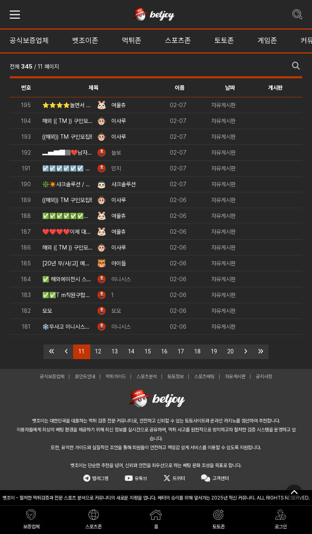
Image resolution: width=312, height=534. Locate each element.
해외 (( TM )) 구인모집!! (67, 121)
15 (148, 351)
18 (197, 351)
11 (84, 351)
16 (164, 351)
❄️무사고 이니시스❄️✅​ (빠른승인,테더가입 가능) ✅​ (67, 326)
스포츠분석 (146, 376)
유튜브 (136, 478)
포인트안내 (85, 376)
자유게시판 (223, 105)
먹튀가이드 (116, 376)
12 (98, 351)
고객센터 (215, 478)
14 (131, 351)
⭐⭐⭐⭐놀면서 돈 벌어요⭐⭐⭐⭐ (67, 105)
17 (181, 351)
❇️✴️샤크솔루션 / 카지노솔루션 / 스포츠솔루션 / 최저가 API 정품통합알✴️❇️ (67, 184)
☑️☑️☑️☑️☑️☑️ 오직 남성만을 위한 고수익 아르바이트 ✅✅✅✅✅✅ (67, 168)
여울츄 (118, 105)
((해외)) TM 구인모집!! (67, 137)
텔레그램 (95, 478)
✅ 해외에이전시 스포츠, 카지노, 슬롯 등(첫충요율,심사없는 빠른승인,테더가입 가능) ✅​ (67, 279)
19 (214, 351)
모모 (47, 311)
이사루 (118, 121)
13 (114, 351)
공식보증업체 (52, 376)
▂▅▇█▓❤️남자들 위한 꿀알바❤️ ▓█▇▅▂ (67, 152)
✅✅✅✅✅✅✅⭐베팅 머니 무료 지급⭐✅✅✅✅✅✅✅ (67, 216)
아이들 (118, 263)
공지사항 (264, 376)
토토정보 (175, 376)
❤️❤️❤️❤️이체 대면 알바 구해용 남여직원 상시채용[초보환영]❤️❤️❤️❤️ (67, 231)
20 (231, 351)
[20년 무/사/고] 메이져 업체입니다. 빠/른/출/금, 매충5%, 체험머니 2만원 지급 (67, 263)
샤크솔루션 (123, 184)
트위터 (174, 478)
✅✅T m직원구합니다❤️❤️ (67, 295)
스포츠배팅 (204, 376)
